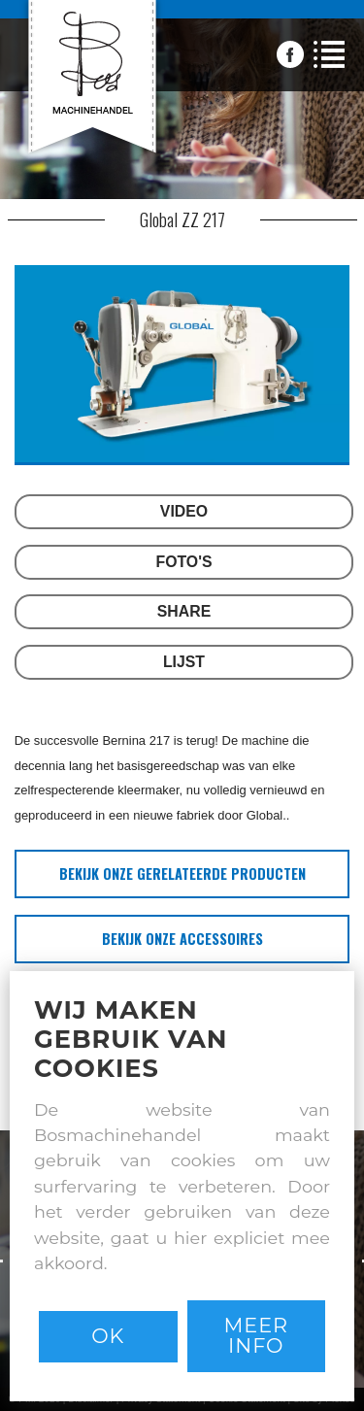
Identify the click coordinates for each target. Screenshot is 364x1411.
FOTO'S (184, 562)
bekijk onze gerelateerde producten (182, 873)
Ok (107, 1336)
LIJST (184, 662)
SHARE (184, 611)
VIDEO (184, 511)
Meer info (255, 1335)
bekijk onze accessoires (182, 938)
